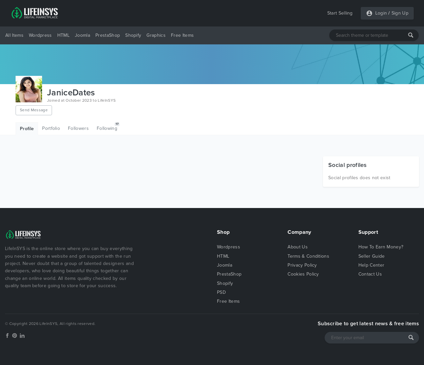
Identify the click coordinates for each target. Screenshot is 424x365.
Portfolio (51, 128)
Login (381, 13)
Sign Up (400, 13)
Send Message (34, 110)
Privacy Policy (302, 265)
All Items (14, 35)
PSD (221, 292)
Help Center (371, 265)
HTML (63, 35)
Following (108, 126)
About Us (298, 247)
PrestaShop (107, 35)
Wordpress (40, 35)
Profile (27, 128)
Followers (78, 128)
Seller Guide (371, 256)
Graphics (156, 35)
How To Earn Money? (380, 247)
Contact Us (370, 274)
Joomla (82, 35)
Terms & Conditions (308, 256)
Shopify (133, 35)
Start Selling (340, 13)
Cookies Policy (303, 274)
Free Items (182, 35)
